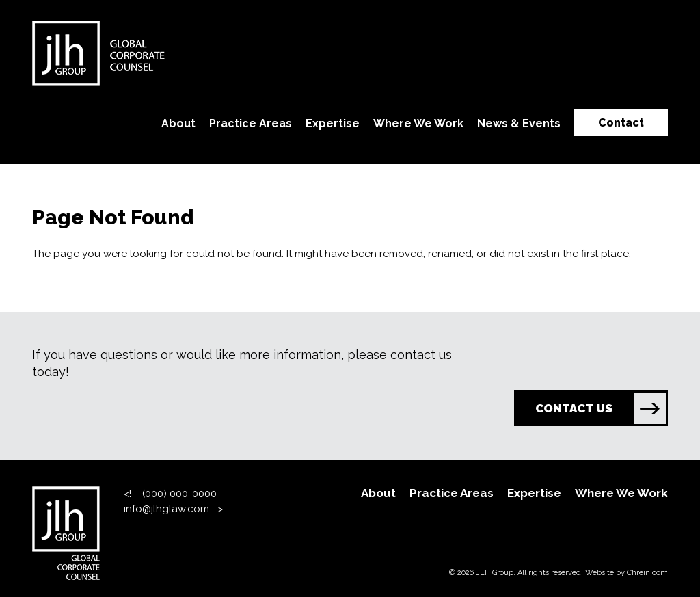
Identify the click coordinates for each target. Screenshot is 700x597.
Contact (621, 122)
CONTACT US (600, 408)
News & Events (519, 123)
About (178, 123)
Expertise (333, 123)
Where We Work (418, 123)
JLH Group (494, 572)
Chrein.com (647, 572)
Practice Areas (250, 123)
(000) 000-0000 (179, 494)
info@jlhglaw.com (166, 509)
